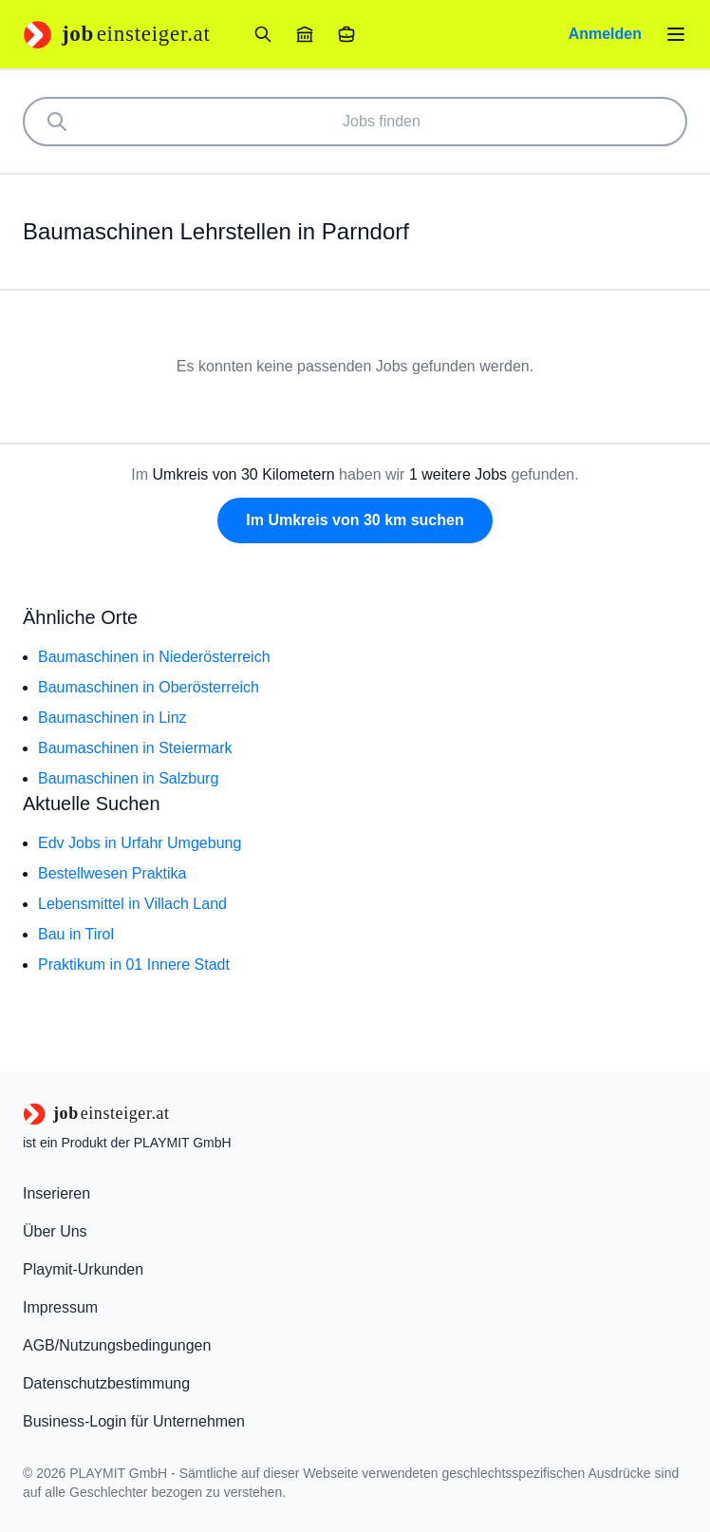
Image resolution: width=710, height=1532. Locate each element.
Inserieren (56, 1193)
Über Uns (55, 1231)
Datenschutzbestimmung (106, 1383)
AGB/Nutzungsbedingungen (117, 1345)
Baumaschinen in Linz (112, 717)
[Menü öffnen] (675, 34)
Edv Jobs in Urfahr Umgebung (139, 843)
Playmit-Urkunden (83, 1269)
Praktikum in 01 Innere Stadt (134, 964)
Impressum (60, 1307)
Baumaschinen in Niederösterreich (154, 657)
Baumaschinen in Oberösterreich (148, 687)
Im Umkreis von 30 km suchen (354, 520)
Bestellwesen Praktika (112, 873)
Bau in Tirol (76, 934)
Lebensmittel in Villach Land (132, 904)
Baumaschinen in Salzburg (128, 778)
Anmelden (605, 34)
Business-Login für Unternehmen (134, 1421)
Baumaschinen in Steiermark (135, 748)
